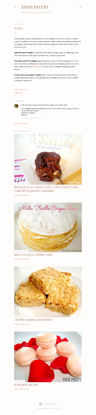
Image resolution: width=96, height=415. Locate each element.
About (48, 13)
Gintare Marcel (54, 408)
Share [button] (16, 89)
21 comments (24, 389)
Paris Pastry (34, 7)
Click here (36, 67)
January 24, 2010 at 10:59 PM (31, 118)
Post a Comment (21, 123)
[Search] (80, 6)
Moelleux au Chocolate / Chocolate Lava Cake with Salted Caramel (46, 189)
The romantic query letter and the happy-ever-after (42, 105)
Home (24, 13)
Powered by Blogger (48, 403)
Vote (20, 93)
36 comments (24, 259)
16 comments (24, 195)
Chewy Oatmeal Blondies (33, 320)
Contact (32, 13)
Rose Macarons (26, 385)
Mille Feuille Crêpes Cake (33, 255)
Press (41, 13)
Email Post (23, 89)
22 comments (24, 324)
